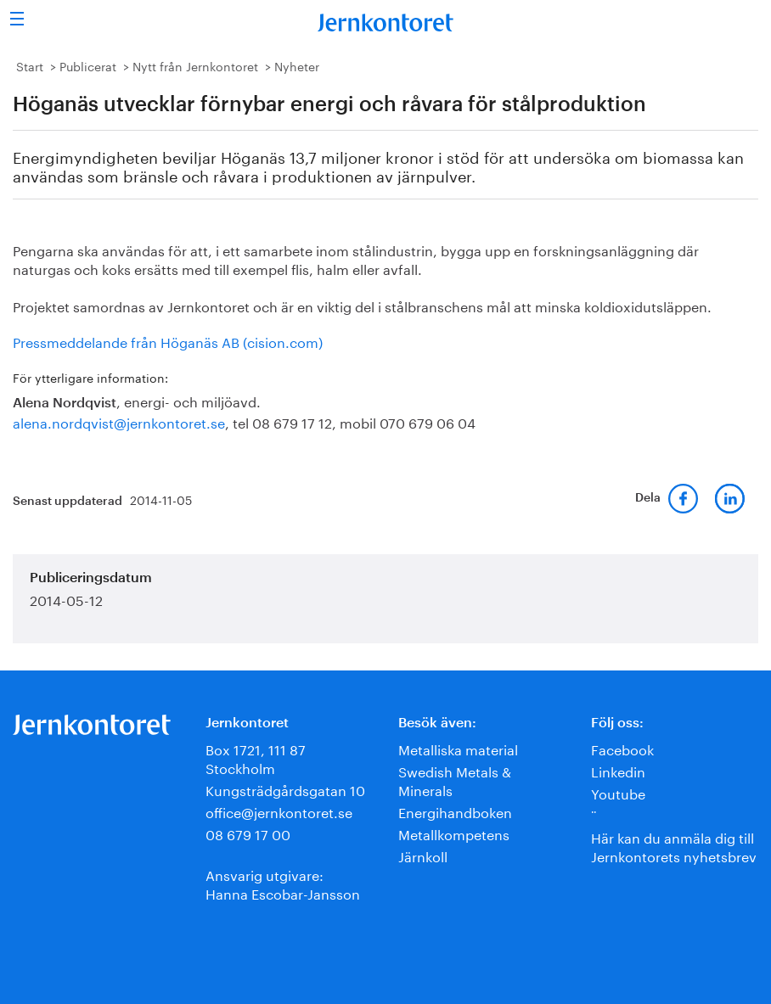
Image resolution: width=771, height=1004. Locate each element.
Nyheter (296, 65)
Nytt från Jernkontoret (195, 65)
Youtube (618, 792)
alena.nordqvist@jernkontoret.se (119, 421)
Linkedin (618, 770)
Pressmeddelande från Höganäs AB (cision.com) (168, 340)
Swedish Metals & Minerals (454, 779)
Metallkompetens (453, 833)
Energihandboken (455, 811)
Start (29, 65)
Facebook (622, 748)
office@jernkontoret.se (278, 811)
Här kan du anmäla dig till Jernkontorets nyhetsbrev (674, 846)
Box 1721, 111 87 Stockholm (255, 757)
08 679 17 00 (247, 833)
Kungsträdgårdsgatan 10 (285, 788)
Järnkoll (422, 855)
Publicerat (87, 65)
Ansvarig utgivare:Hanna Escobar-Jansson (282, 883)
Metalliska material (458, 748)
